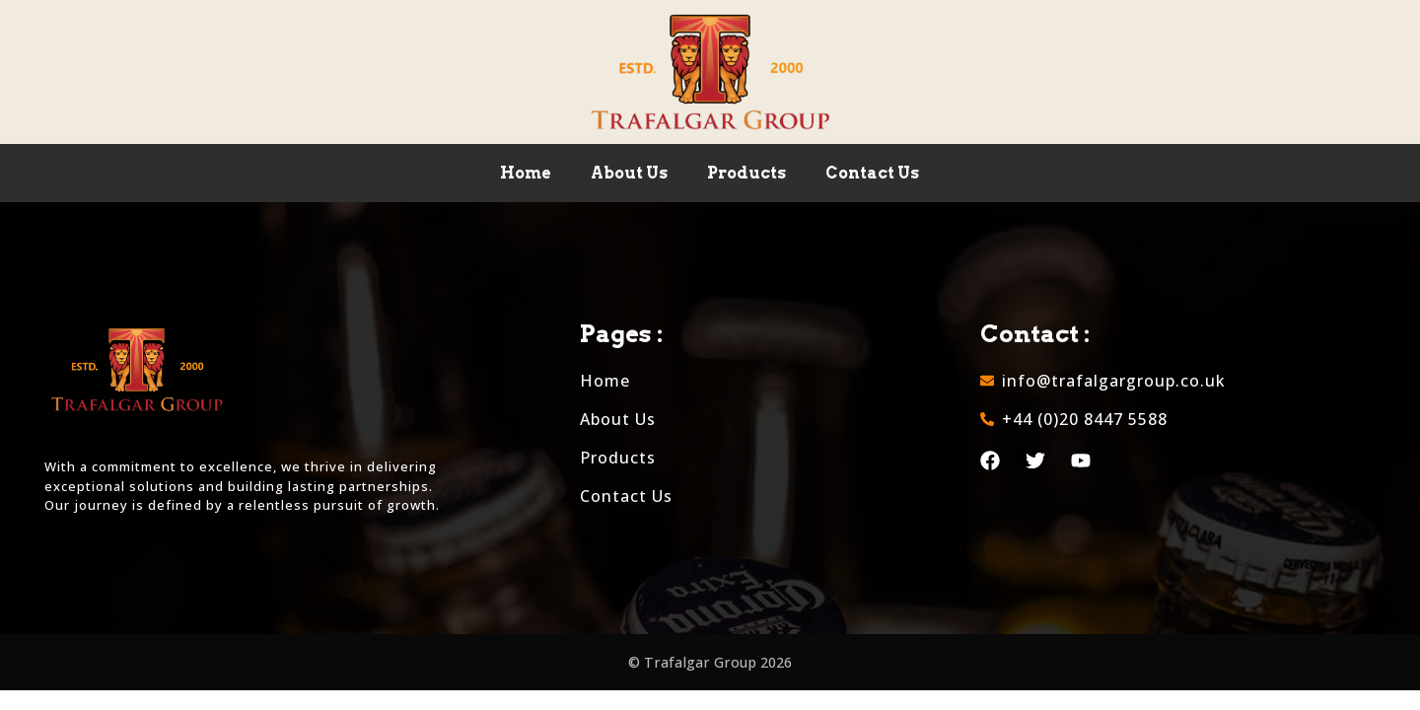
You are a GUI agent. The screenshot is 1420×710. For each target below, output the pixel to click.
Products (746, 173)
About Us (629, 173)
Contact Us (872, 173)
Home (525, 173)
